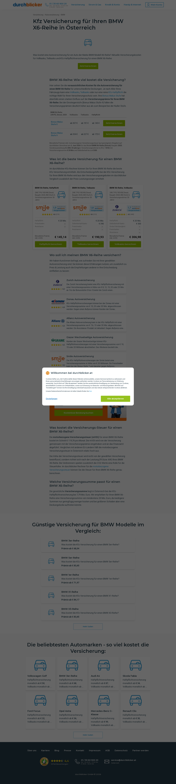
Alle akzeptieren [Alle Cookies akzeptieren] (115, 399)
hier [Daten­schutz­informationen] (90, 391)
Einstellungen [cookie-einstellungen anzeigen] (51, 399)
